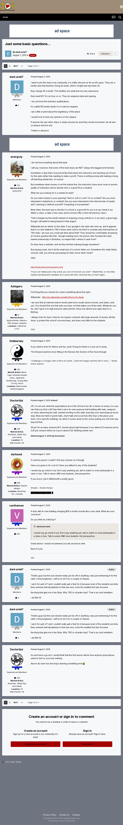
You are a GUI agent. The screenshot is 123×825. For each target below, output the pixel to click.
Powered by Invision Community (61, 821)
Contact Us (64, 815)
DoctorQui (16, 400)
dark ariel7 (21, 52)
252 (17, 534)
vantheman (16, 505)
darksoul (16, 454)
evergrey (16, 156)
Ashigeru (16, 286)
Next (15, 66)
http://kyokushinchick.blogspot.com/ (47, 267)
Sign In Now (87, 744)
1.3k (17, 369)
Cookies (76, 815)
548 (17, 483)
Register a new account (35, 744)
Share (91, 54)
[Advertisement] (61, 790)
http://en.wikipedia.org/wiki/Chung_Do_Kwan (63, 297)
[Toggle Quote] (35, 526)
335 (17, 429)
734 (17, 185)
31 (17, 315)
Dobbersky (16, 341)
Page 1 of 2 (33, 66)
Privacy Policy (49, 815)
